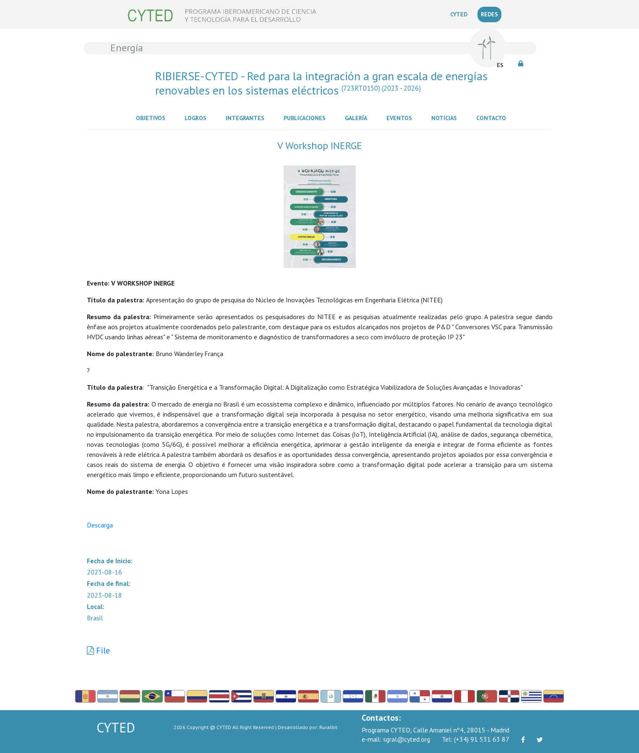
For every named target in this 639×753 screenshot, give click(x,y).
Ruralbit (328, 727)
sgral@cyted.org (396, 739)
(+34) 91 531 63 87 (475, 739)
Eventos (400, 117)
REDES (489, 14)
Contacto (492, 117)
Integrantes (247, 117)
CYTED (460, 14)
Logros (197, 117)
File (103, 650)
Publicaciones (306, 117)
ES (500, 65)
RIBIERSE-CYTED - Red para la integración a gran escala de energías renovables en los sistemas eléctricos (321, 83)
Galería (357, 117)
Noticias (445, 117)
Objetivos (152, 117)
